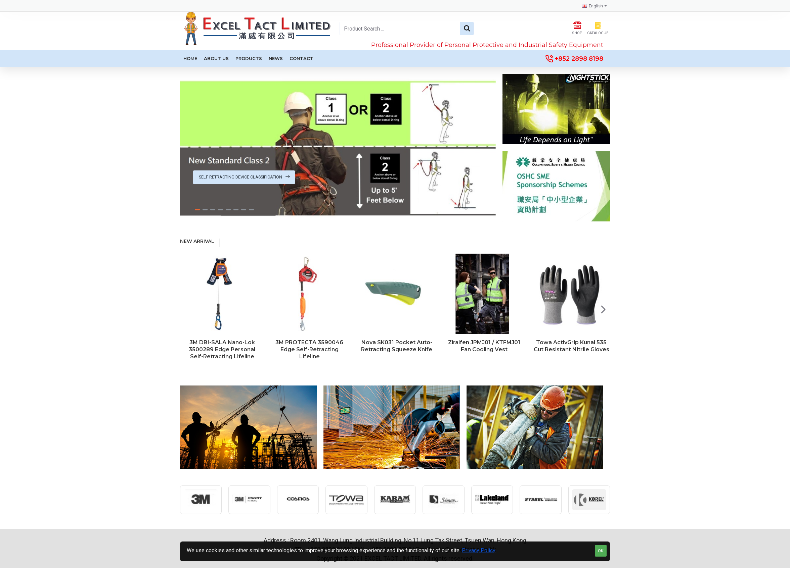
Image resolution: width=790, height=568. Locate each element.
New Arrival (197, 241)
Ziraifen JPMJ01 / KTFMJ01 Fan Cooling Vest (484, 346)
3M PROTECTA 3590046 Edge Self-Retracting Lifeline (309, 349)
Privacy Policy (478, 550)
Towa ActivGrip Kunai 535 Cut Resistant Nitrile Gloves (571, 346)
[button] (603, 309)
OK (601, 550)
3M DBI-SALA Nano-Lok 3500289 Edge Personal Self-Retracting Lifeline (222, 349)
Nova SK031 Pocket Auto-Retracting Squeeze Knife (396, 346)
